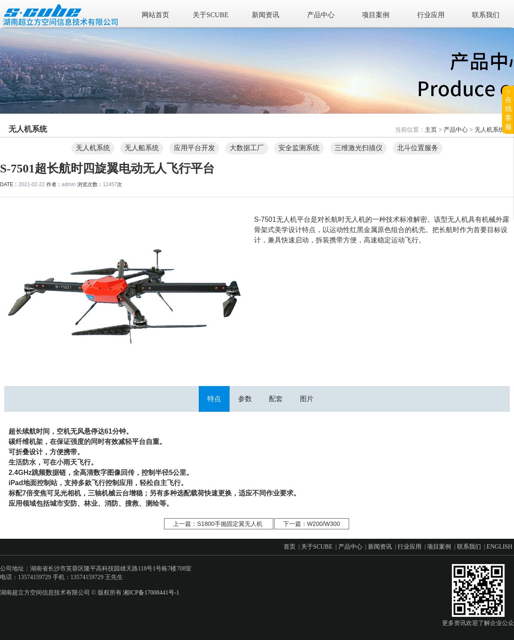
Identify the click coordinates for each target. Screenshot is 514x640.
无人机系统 (490, 129)
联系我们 (485, 14)
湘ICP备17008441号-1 (151, 592)
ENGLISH (499, 546)
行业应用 (431, 14)
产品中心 (321, 14)
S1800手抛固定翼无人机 (229, 523)
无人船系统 (142, 147)
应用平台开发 (194, 147)
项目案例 (375, 14)
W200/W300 (323, 523)
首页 (290, 546)
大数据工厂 (247, 147)
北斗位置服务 (417, 147)
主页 (431, 129)
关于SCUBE (211, 14)
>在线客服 (508, 109)
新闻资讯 (265, 14)
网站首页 (155, 14)
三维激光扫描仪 (359, 147)
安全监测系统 (299, 147)
